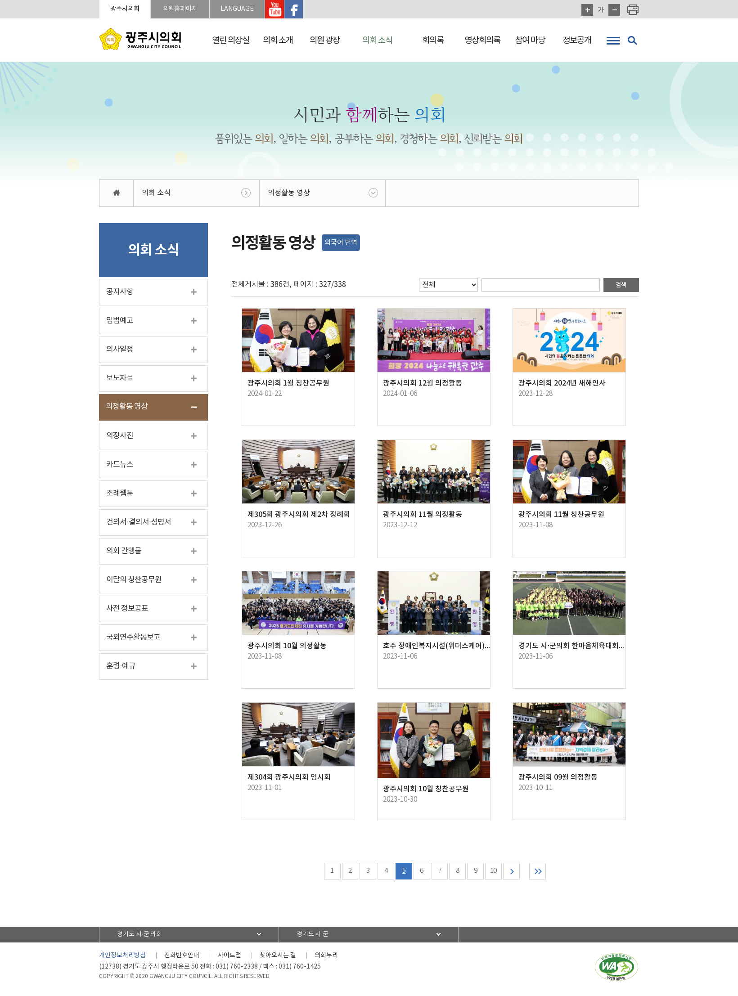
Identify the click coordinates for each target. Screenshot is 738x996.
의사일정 (119, 350)
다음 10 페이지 (515, 873)
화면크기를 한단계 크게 (587, 10)
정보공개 (576, 40)
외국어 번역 (340, 244)
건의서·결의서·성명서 (138, 523)
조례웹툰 (119, 494)
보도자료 (119, 379)
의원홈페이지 (191, 9)
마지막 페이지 (544, 873)
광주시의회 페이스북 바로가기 (317, 10)
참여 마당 (530, 40)
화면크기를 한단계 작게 (614, 10)
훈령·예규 (120, 667)
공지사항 (119, 293)
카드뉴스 (119, 466)
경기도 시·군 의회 (143, 936)
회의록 (433, 40)
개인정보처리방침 (122, 957)
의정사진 (119, 437)
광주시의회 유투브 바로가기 (296, 10)
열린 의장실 (230, 40)
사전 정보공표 (127, 610)
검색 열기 (632, 40)
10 (496, 873)
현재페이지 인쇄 (633, 10)
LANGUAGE (255, 9)
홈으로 (116, 194)
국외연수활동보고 (133, 638)
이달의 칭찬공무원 (134, 581)
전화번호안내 (181, 957)
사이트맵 (229, 957)
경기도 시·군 (315, 936)
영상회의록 (482, 40)
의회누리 (326, 957)
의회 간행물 (123, 552)
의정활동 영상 (289, 194)
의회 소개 (278, 40)
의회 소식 (377, 40)
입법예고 (119, 322)
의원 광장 (325, 40)
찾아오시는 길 (278, 957)
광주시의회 (128, 9)
